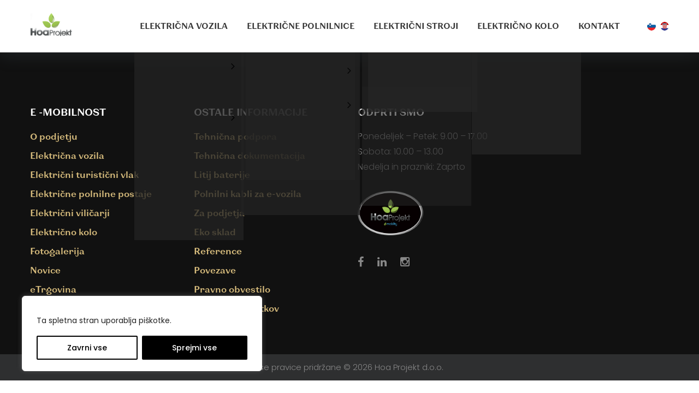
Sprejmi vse (194, 347)
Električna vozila (184, 26)
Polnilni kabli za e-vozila (247, 193)
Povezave (215, 270)
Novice (45, 270)
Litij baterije (222, 174)
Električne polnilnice (300, 26)
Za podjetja (219, 212)
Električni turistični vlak (84, 174)
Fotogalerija (57, 251)
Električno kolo (518, 26)
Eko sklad (215, 232)
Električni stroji (416, 26)
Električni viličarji (70, 212)
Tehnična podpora (235, 136)
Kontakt (599, 26)
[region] (142, 333)
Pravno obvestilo (232, 289)
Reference (218, 251)
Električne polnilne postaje (91, 193)
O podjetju (54, 136)
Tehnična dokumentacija (249, 155)
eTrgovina (53, 289)
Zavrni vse (87, 347)
